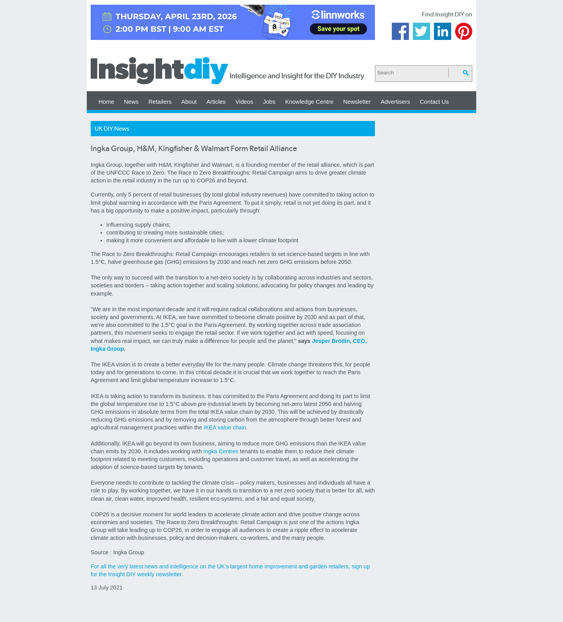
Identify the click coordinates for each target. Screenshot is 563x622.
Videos (244, 101)
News (131, 101)
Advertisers (395, 101)
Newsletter (357, 101)
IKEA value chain (225, 427)
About (189, 101)
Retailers (160, 101)
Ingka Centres (220, 451)
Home (106, 101)
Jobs (269, 101)
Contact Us (434, 101)
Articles (216, 101)
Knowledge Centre (309, 101)
